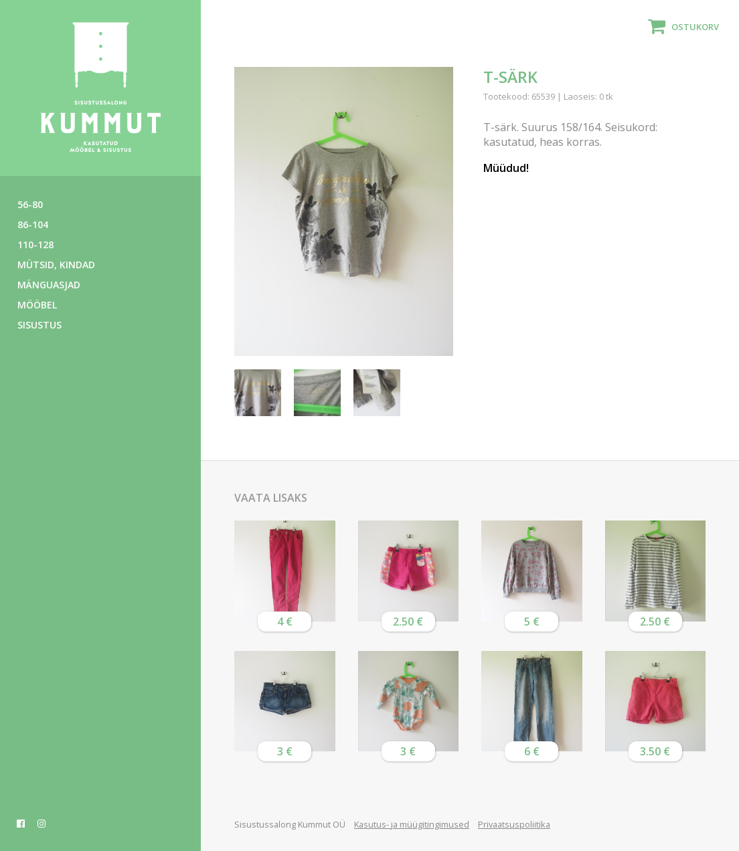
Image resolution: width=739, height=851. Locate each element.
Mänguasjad (48, 284)
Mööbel (37, 304)
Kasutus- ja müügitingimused (411, 824)
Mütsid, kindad (56, 264)
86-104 (32, 224)
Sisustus (39, 324)
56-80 (30, 204)
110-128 (35, 244)
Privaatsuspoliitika (514, 824)
